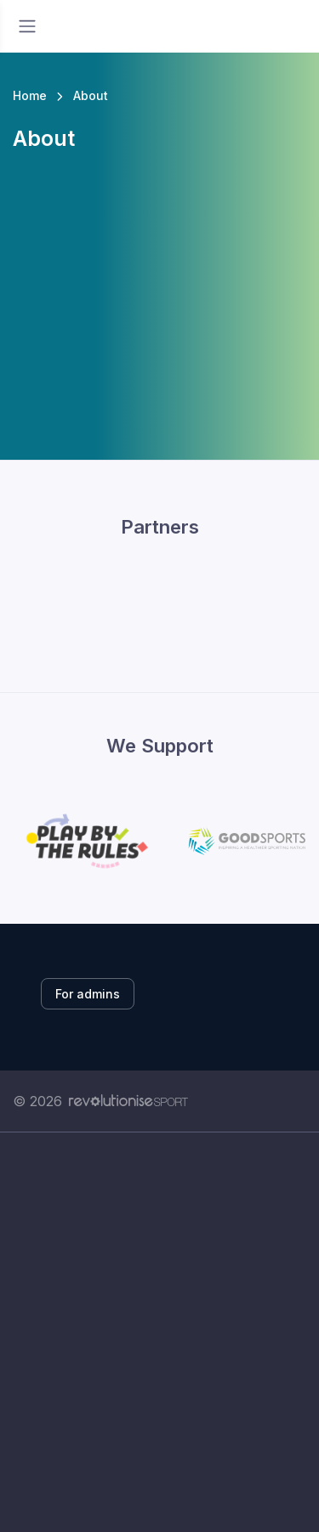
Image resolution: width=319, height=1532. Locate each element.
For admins (87, 994)
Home (30, 95)
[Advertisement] (159, 1332)
